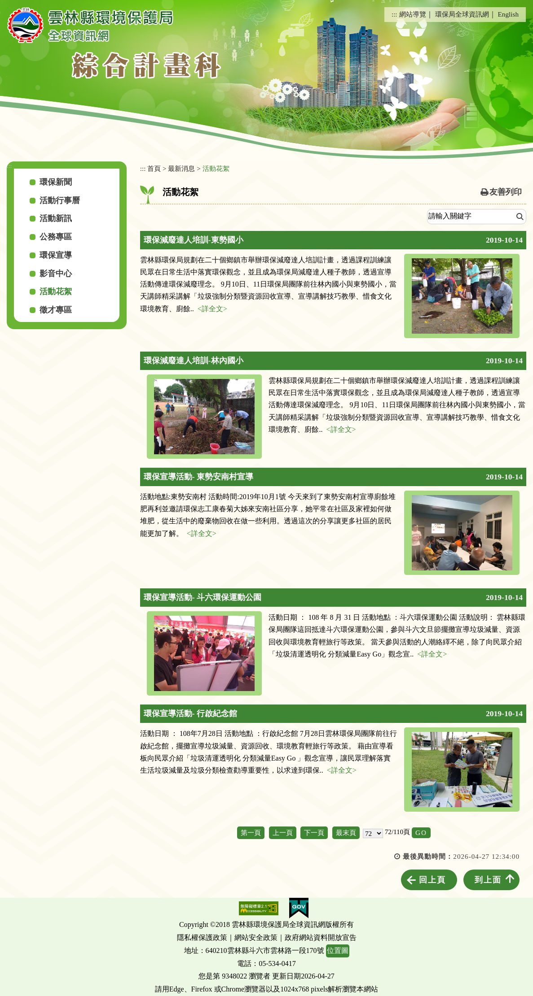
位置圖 (337, 950)
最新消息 (181, 168)
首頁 (154, 168)
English (508, 14)
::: (394, 14)
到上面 (488, 879)
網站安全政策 (256, 937)
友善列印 (505, 191)
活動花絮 (56, 291)
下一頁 (314, 832)
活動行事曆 (60, 200)
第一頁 (251, 832)
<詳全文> (212, 309)
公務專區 (56, 236)
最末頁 (346, 832)
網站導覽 (412, 14)
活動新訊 (56, 218)
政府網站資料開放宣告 (321, 937)
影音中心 (56, 273)
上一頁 (283, 832)
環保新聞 (56, 182)
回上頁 (432, 879)
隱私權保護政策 (202, 937)
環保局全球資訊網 (462, 14)
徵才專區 (56, 309)
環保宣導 (56, 255)
